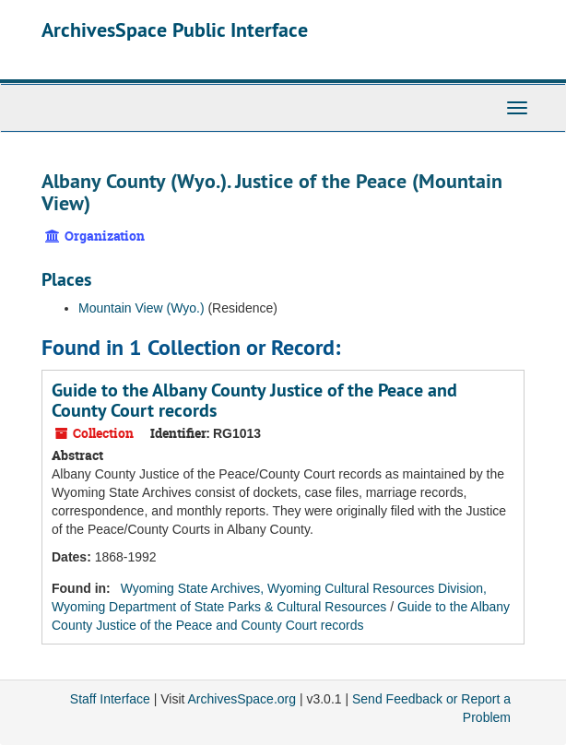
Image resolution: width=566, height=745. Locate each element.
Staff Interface (110, 699)
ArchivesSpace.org (242, 699)
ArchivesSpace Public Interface (174, 29)
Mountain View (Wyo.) (141, 308)
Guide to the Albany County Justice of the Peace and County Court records (254, 400)
